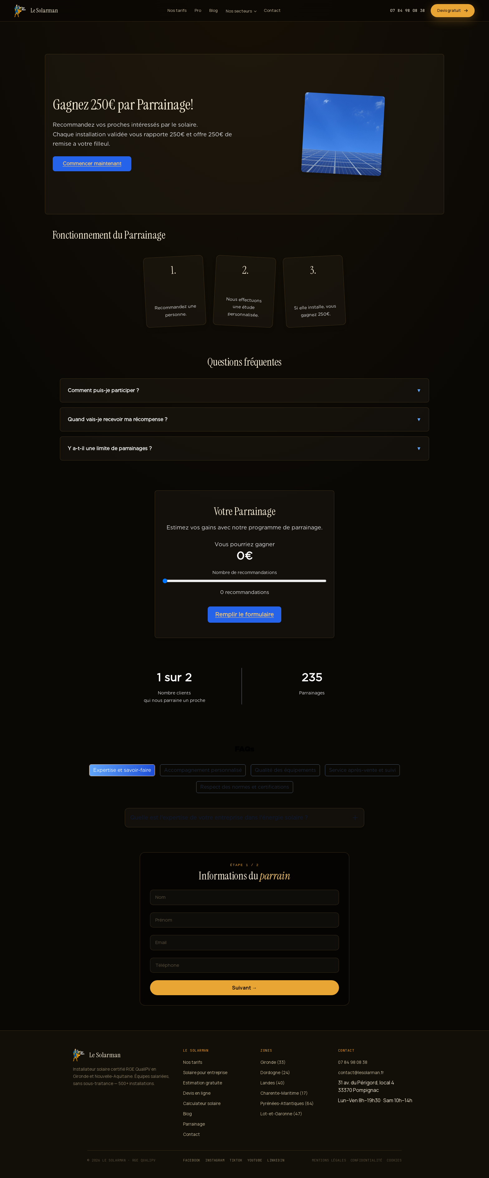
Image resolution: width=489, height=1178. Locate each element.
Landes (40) (272, 1083)
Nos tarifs (176, 10)
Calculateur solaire (201, 1103)
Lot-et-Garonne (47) (281, 1114)
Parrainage (194, 1124)
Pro (198, 10)
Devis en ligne (197, 1093)
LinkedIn (275, 1160)
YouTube (254, 1160)
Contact (272, 10)
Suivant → (244, 987)
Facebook (191, 1160)
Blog (213, 10)
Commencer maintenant (92, 164)
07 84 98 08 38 (407, 10)
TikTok (236, 1160)
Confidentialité (367, 1160)
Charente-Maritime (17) (284, 1093)
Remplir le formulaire (244, 614)
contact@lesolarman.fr (361, 1072)
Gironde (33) (273, 1062)
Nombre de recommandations (244, 572)
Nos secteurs (239, 11)
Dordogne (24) (275, 1072)
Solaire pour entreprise (205, 1072)
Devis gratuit (452, 10)
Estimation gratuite (202, 1083)
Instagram (215, 1160)
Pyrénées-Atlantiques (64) (287, 1103)
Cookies (394, 1160)
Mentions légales (329, 1160)
